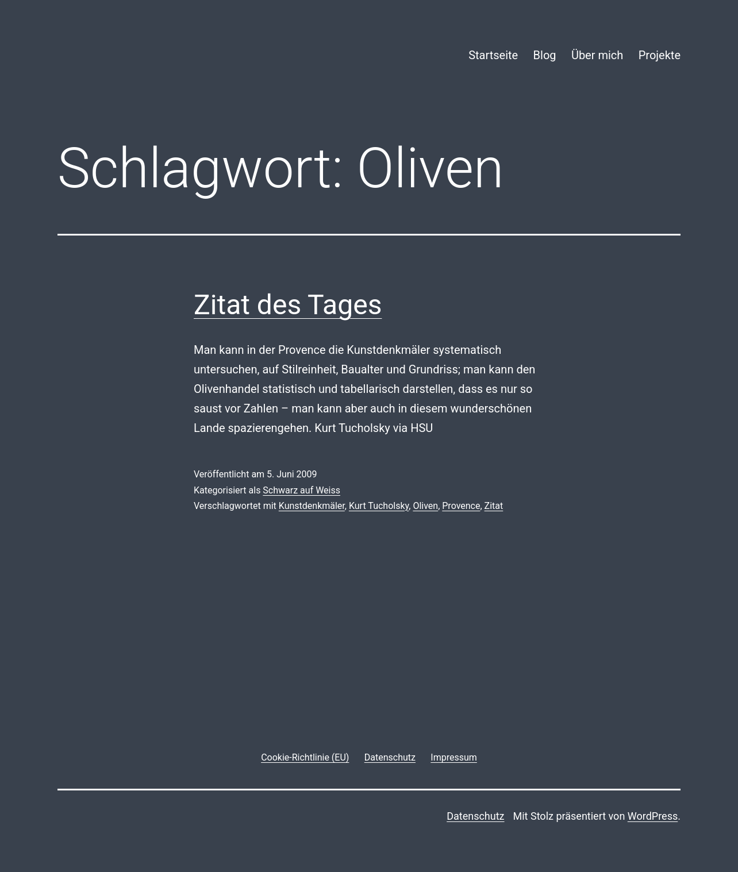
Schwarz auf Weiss (301, 490)
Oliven (425, 505)
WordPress (653, 816)
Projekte (660, 55)
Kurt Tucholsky (379, 505)
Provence (461, 505)
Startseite (493, 55)
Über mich (597, 55)
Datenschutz (475, 816)
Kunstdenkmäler (312, 505)
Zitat (494, 505)
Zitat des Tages (288, 304)
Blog (544, 55)
